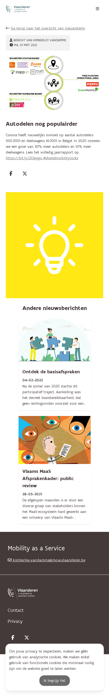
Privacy (15, 621)
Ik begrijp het (54, 680)
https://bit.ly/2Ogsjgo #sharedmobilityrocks (42, 158)
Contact (16, 610)
